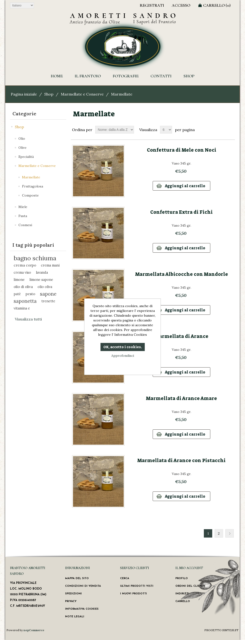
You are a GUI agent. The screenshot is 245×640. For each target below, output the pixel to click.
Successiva (229, 533)
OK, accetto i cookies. (122, 347)
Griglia (222, 129)
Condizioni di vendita (83, 586)
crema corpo (25, 265)
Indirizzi (182, 593)
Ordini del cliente (190, 586)
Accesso (181, 5)
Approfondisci (122, 355)
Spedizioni (73, 593)
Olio (21, 138)
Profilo (181, 578)
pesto (30, 294)
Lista (231, 129)
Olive (22, 147)
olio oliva (45, 286)
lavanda (42, 272)
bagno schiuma (35, 258)
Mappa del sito (77, 578)
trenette (48, 301)
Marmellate (31, 177)
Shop (189, 76)
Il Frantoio (88, 76)
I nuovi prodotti (133, 593)
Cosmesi (25, 225)
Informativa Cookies (82, 609)
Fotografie (126, 76)
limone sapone (41, 279)
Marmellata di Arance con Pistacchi (181, 460)
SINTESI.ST (230, 630)
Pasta (22, 216)
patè (17, 294)
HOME (57, 76)
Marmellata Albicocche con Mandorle (181, 274)
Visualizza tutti (28, 319)
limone (19, 279)
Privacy (71, 601)
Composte (30, 195)
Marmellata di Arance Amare (181, 398)
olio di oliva (23, 286)
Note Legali (74, 616)
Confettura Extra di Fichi (181, 212)
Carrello (182, 601)
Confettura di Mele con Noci (181, 150)
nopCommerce (33, 630)
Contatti (161, 76)
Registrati (152, 5)
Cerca (124, 578)
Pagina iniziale (24, 94)
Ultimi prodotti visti (136, 586)
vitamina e (22, 308)
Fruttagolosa (32, 186)
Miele (22, 207)
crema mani (50, 265)
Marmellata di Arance (181, 336)
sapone (48, 294)
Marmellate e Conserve (82, 94)
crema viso (22, 272)
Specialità (26, 157)
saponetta (25, 301)
